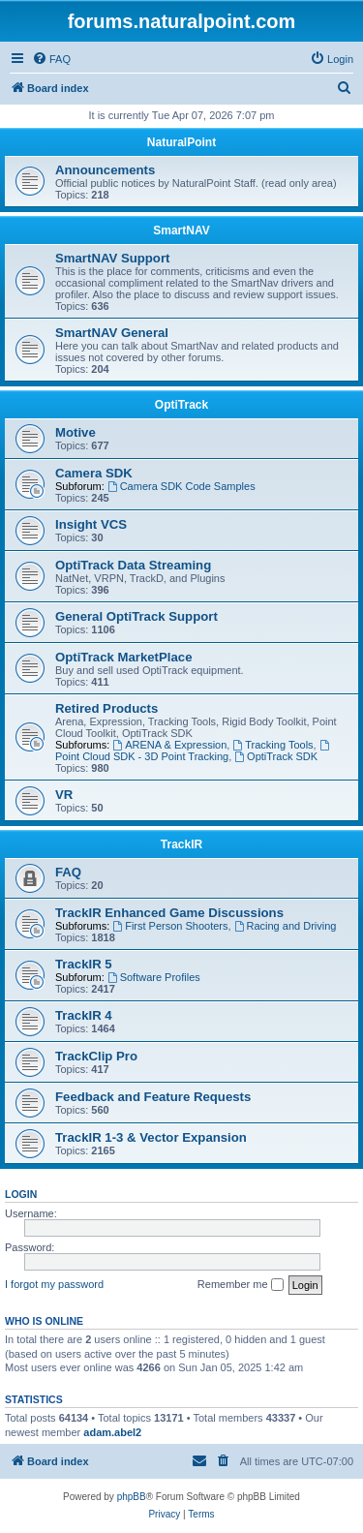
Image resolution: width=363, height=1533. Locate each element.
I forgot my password (54, 1284)
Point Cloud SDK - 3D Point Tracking (193, 751)
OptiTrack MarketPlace (123, 657)
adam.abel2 (112, 1432)
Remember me (240, 1285)
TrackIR (181, 844)
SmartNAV (181, 230)
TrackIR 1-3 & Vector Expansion (151, 1137)
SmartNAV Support (112, 258)
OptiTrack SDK (276, 756)
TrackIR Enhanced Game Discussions (169, 912)
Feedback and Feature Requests (153, 1096)
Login (21, 1194)
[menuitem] (51, 59)
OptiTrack (181, 405)
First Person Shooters (169, 926)
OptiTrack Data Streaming (133, 565)
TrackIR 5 (83, 964)
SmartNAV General (111, 332)
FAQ (68, 872)
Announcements (105, 170)
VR (64, 794)
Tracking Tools (272, 745)
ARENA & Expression (169, 745)
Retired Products (106, 708)
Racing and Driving (285, 926)
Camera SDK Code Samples (181, 486)
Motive (75, 432)
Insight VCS (91, 524)
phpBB (131, 1496)
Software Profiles (153, 977)
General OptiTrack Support (136, 616)
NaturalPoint (181, 142)
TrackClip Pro (96, 1056)
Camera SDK (94, 473)
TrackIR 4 (83, 1015)
